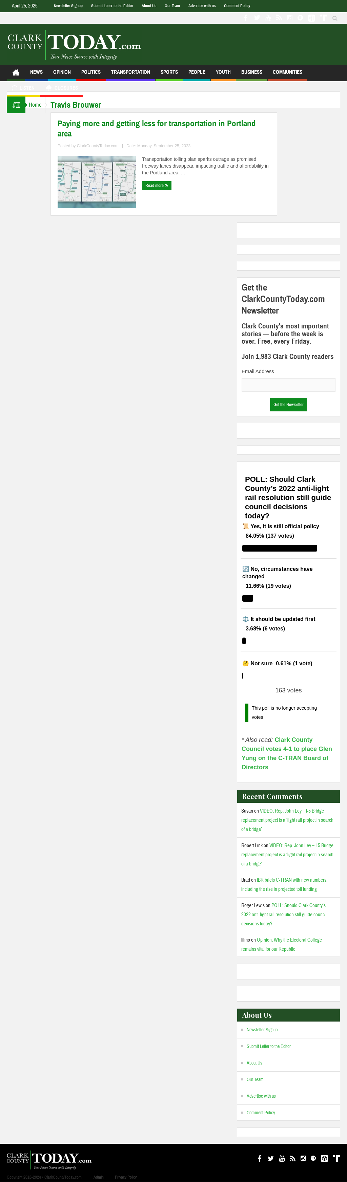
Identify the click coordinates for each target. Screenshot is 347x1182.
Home (38, 104)
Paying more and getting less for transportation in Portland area (163, 129)
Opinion (62, 75)
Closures (61, 89)
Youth (223, 75)
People (196, 75)
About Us (149, 5)
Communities (287, 75)
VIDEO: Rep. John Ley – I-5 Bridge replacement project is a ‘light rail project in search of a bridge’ (287, 820)
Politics (91, 75)
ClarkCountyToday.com (104, 146)
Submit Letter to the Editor (112, 5)
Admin (99, 1177)
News (36, 75)
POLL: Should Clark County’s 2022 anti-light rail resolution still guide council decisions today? (284, 914)
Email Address (258, 371)
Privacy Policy (126, 1177)
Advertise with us (202, 5)
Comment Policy (237, 5)
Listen (23, 89)
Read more (163, 185)
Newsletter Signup (68, 5)
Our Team (172, 5)
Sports (169, 75)
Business (251, 75)
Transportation (130, 75)
